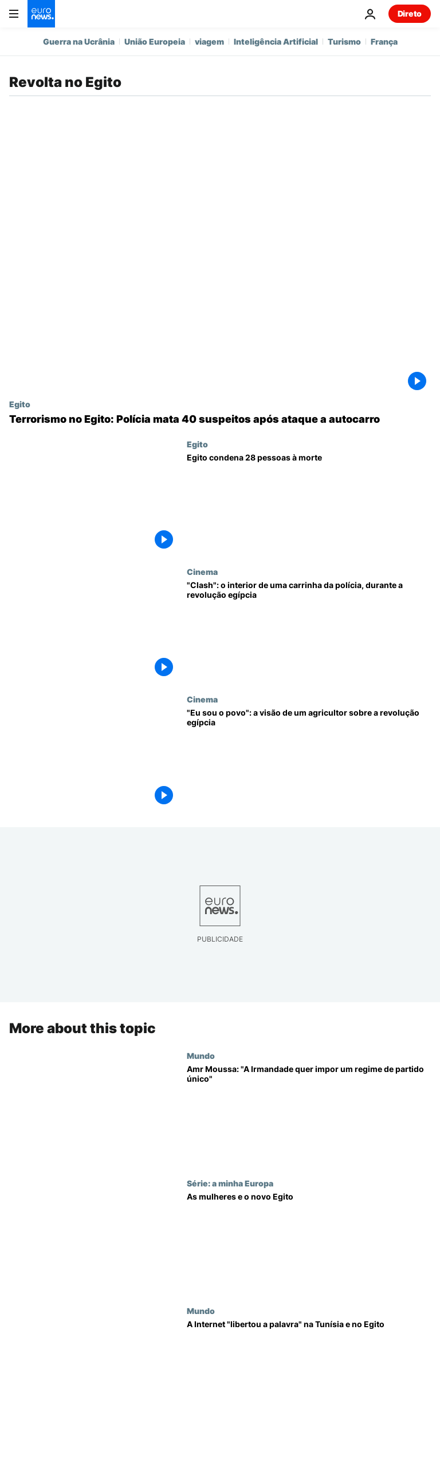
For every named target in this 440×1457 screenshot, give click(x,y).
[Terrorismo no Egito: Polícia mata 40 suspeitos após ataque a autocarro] (220, 419)
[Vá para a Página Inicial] (41, 13)
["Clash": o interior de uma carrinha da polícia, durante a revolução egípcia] (309, 631)
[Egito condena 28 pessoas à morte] (309, 503)
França (384, 41)
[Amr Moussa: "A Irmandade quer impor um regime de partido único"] (309, 1115)
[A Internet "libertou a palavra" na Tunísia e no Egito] (309, 1370)
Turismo (344, 41)
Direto (410, 13)
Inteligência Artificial (276, 41)
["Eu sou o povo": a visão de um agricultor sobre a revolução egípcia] (309, 758)
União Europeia (154, 41)
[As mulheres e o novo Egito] (309, 1242)
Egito (19, 403)
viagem (209, 41)
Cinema (202, 571)
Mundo (201, 1055)
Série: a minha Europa (230, 1183)
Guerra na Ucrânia (79, 41)
